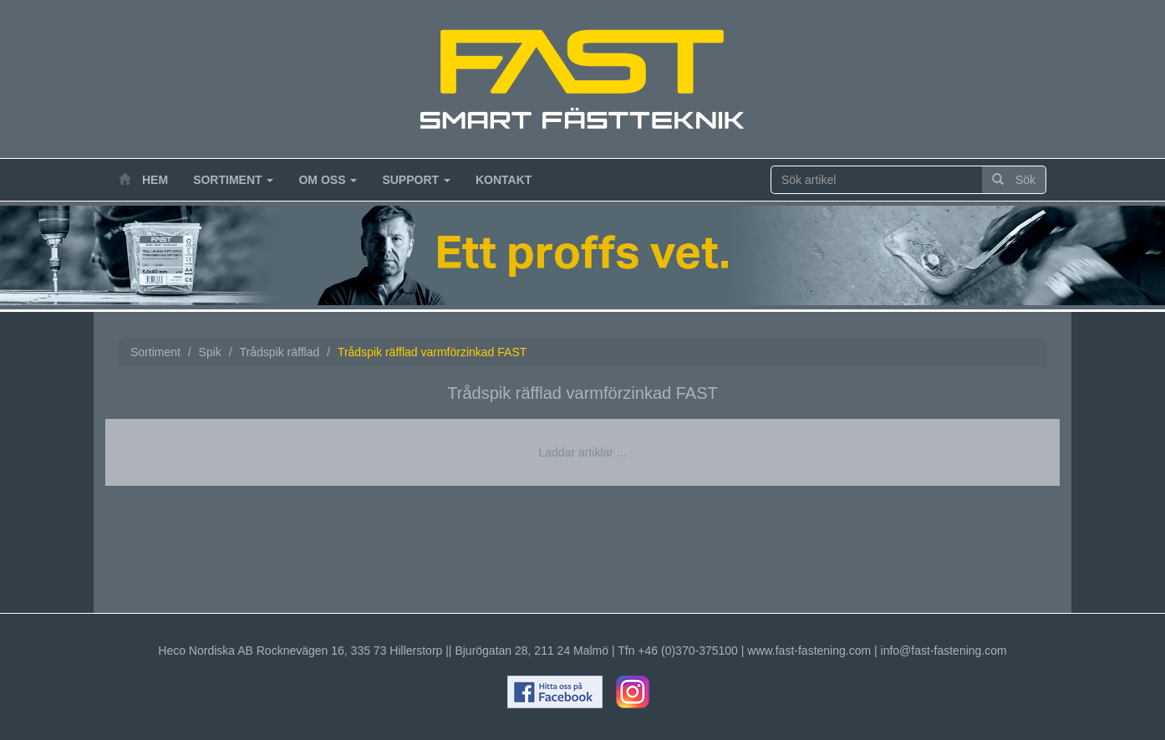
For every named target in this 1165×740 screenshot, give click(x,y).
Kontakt (504, 179)
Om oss (327, 179)
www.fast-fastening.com (809, 650)
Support (416, 179)
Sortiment (233, 179)
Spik (210, 352)
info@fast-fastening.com (944, 650)
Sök (1013, 179)
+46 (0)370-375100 (688, 650)
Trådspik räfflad (280, 352)
